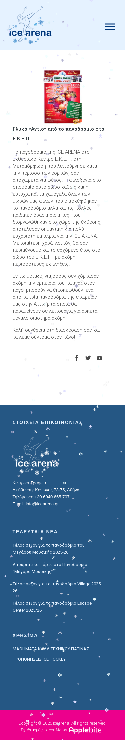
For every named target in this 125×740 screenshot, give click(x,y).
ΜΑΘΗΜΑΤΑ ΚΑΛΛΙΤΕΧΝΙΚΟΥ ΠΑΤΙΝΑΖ (51, 648)
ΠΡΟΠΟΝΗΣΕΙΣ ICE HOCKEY (39, 659)
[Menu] (110, 26)
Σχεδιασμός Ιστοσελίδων (43, 729)
